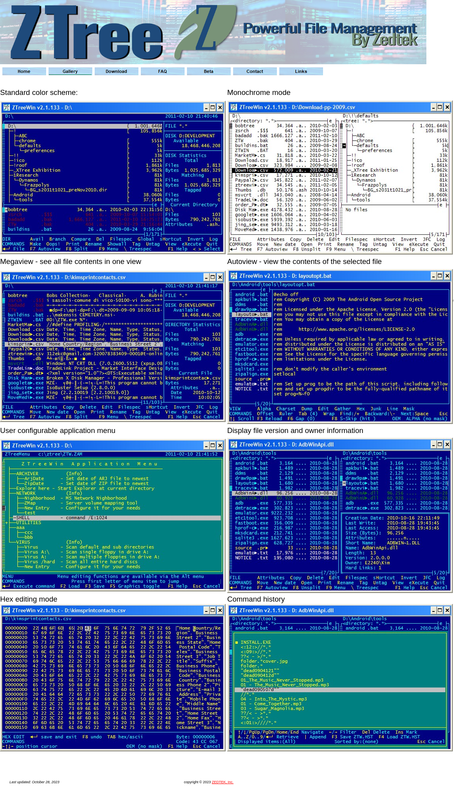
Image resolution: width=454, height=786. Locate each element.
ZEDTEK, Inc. (223, 782)
